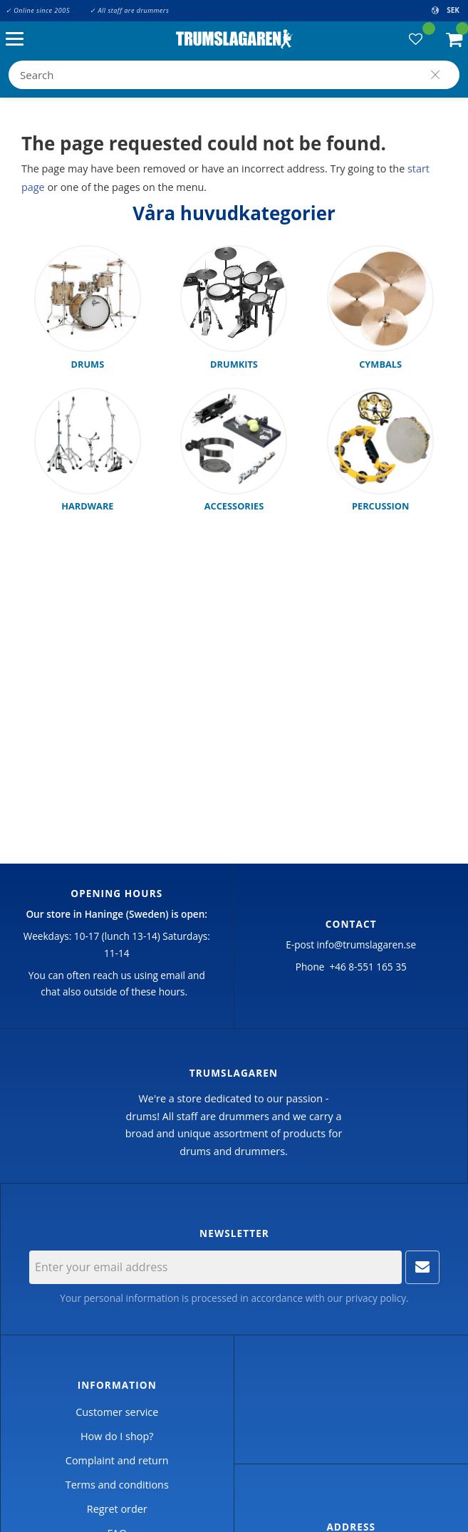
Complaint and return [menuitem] (117, 1460)
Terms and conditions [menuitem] (117, 1484)
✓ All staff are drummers (129, 10)
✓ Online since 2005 (38, 10)
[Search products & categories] (234, 75)
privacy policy (375, 1298)
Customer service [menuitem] (117, 1412)
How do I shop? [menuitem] (116, 1436)
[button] (18, 39)
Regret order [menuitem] (117, 1509)
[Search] (435, 74)
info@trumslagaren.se (367, 944)
